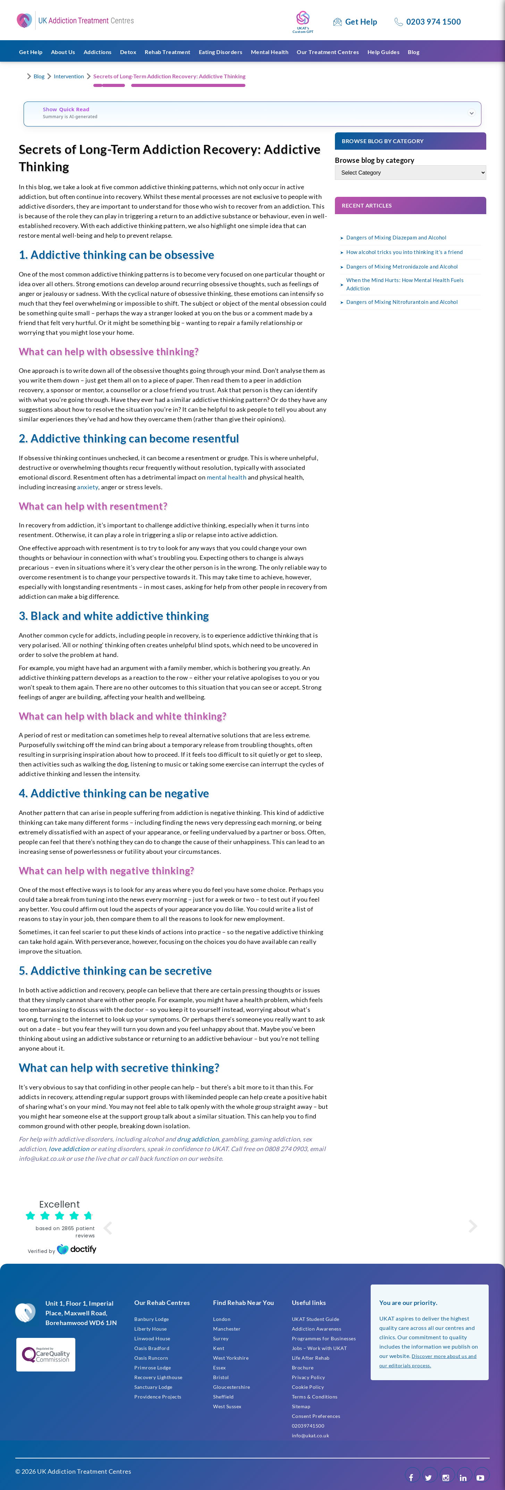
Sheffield (223, 1397)
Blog (413, 52)
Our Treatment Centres (328, 52)
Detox (128, 52)
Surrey (220, 1338)
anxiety (87, 487)
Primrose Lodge (152, 1367)
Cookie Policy (308, 1387)
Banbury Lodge (151, 1319)
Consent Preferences (316, 1416)
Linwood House (152, 1338)
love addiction (69, 1148)
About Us (63, 52)
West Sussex (227, 1406)
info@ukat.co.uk (310, 1435)
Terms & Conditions (315, 1397)
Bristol (221, 1377)
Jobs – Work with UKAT (319, 1348)
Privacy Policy (308, 1377)
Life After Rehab (311, 1358)
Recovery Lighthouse (158, 1377)
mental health (227, 477)
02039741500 (308, 1426)
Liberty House (150, 1329)
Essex (219, 1367)
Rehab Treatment (168, 52)
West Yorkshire (231, 1358)
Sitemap (301, 1406)
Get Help (361, 21)
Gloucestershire (231, 1387)
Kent (218, 1348)
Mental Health (270, 52)
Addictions (98, 52)
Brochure (303, 1367)
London (221, 1319)
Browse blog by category (375, 160)
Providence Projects (158, 1397)
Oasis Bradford (151, 1348)
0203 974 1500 (433, 21)
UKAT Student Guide (315, 1319)
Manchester (227, 1329)
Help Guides (384, 52)
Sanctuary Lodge (153, 1387)
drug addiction (198, 1139)
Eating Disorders (221, 52)
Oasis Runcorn (151, 1358)
